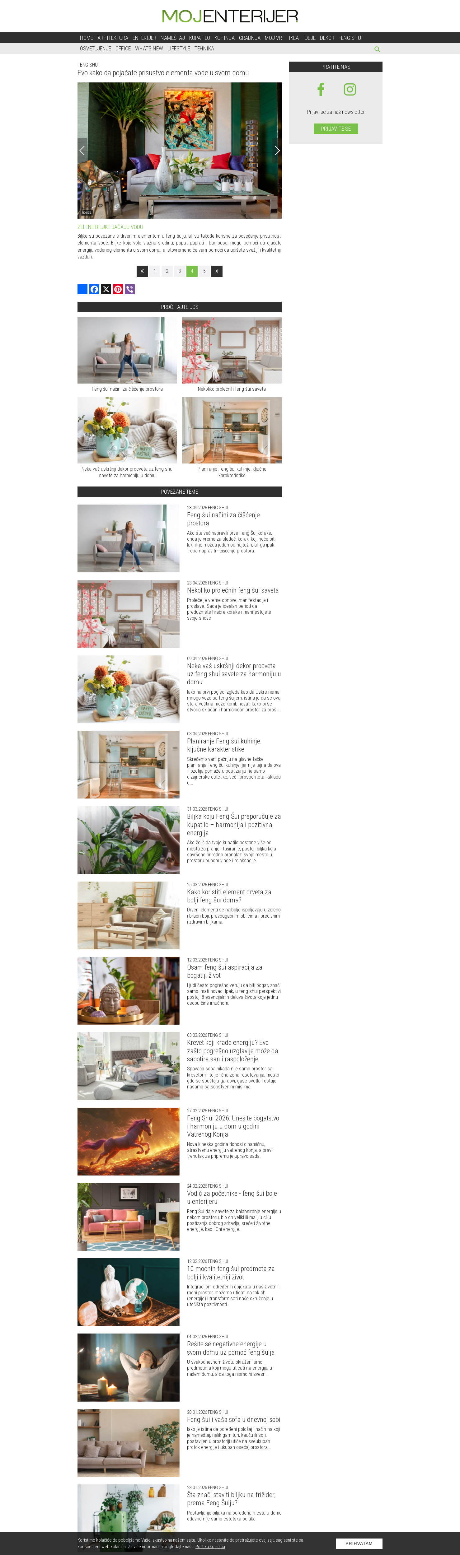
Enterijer (144, 38)
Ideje (309, 38)
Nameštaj (173, 38)
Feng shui (351, 38)
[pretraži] (377, 50)
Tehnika (204, 48)
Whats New (149, 48)
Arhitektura (112, 38)
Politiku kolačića (210, 1546)
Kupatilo (199, 38)
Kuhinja (224, 38)
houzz (87, 212)
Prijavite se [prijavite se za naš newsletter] (336, 128)
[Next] (277, 150)
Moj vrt (274, 38)
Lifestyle (178, 48)
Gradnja (250, 38)
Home (86, 38)
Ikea (294, 38)
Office (123, 48)
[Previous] (82, 150)
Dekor (327, 38)
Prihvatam (359, 1543)
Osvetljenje (95, 48)
